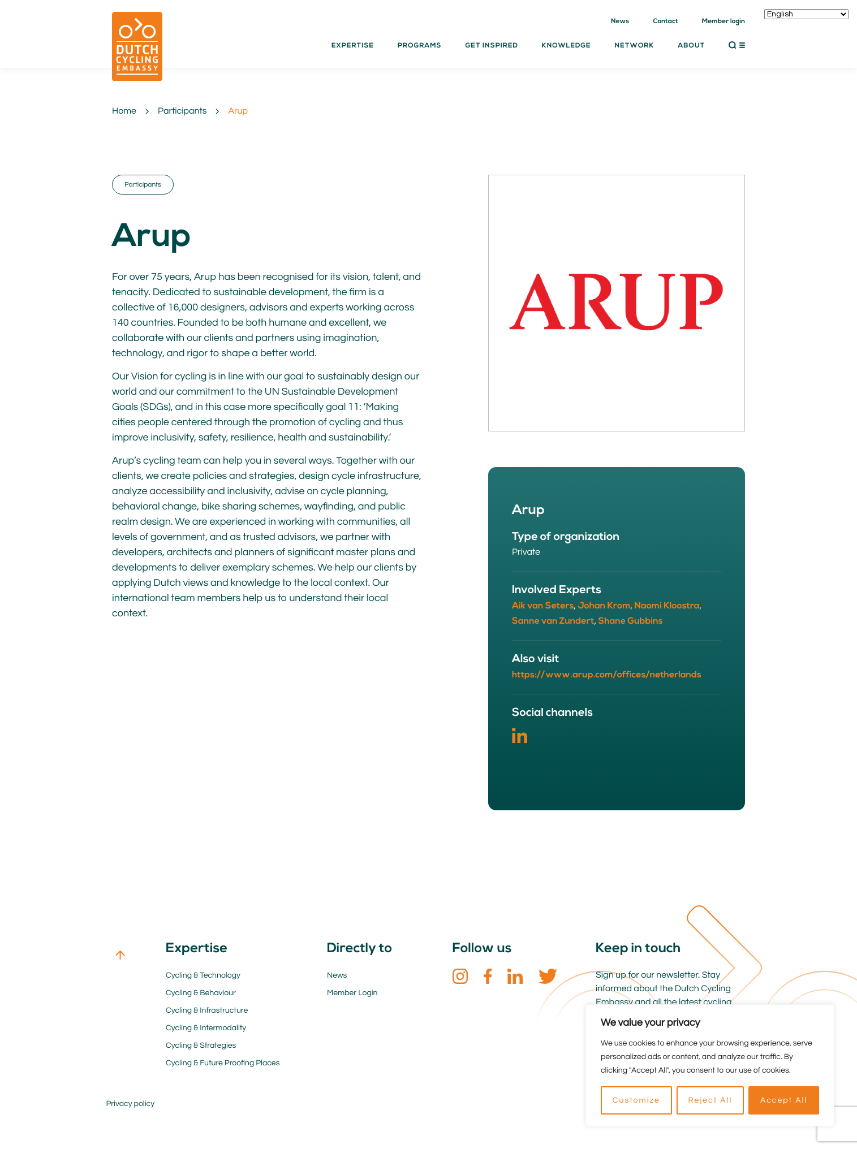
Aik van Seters (543, 606)
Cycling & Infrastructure (207, 1010)
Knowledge (566, 45)
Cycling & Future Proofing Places (222, 1063)
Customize (636, 1100)
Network (634, 45)
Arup (238, 111)
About (691, 45)
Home (124, 111)
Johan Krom (604, 606)
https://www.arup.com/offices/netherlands (606, 675)
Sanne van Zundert (553, 621)
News (620, 21)
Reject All (710, 1100)
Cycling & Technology (203, 975)
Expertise (352, 45)
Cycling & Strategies (201, 1045)
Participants (182, 111)
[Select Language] (806, 14)
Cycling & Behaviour (201, 993)
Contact (665, 21)
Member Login (352, 993)
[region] (709, 1065)
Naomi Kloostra (667, 606)
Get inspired (492, 45)
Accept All (783, 1100)
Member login (723, 21)
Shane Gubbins (630, 621)
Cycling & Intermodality (206, 1028)
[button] (737, 45)
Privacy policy (130, 1104)
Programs (420, 45)
